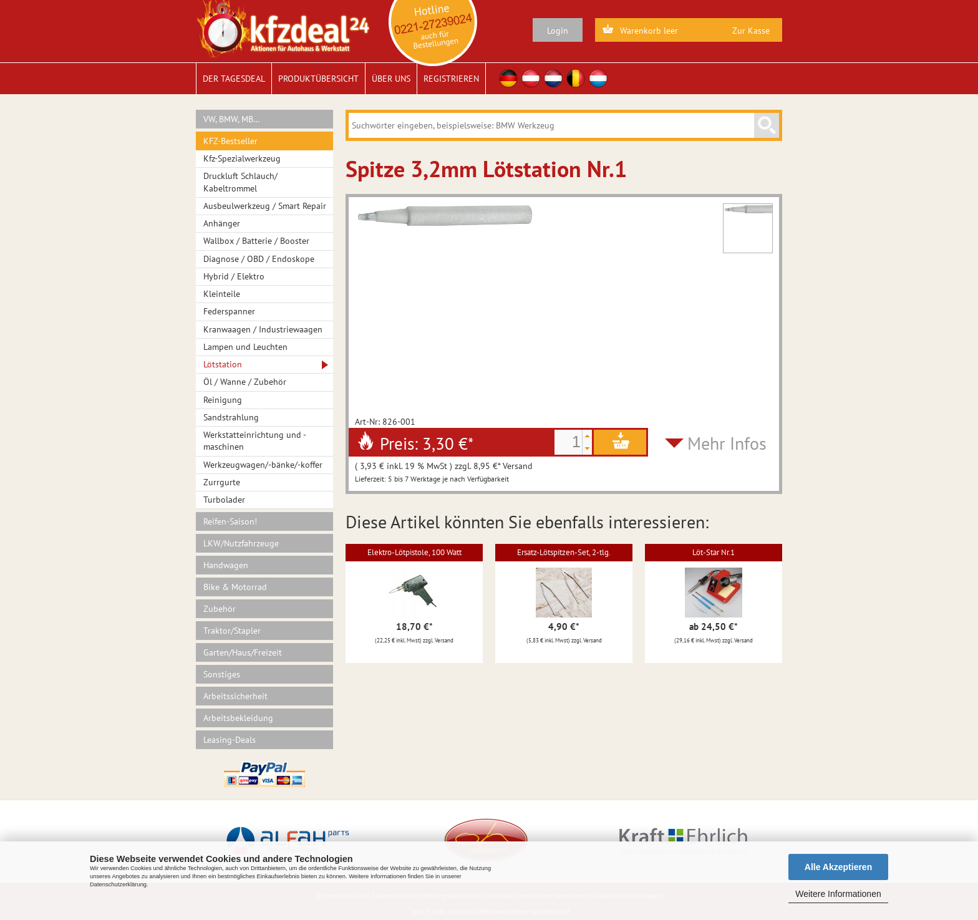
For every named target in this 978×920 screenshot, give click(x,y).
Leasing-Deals (229, 739)
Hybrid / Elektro (233, 276)
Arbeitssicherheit (235, 696)
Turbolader (224, 499)
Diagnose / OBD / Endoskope (258, 258)
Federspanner (229, 311)
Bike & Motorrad (235, 587)
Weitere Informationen (838, 894)
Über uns (391, 78)
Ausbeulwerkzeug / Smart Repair (264, 205)
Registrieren (451, 78)
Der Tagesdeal (234, 78)
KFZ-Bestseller (230, 141)
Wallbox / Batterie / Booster (256, 240)
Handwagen (225, 565)
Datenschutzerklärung (118, 884)
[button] (587, 436)
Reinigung (222, 399)
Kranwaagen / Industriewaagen (262, 329)
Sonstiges (221, 674)
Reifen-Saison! (230, 521)
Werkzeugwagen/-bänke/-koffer (262, 464)
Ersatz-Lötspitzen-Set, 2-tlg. (564, 552)
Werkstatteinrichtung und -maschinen (254, 440)
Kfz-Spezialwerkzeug (242, 158)
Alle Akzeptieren (838, 867)
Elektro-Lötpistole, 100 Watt (414, 552)
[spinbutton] (568, 442)
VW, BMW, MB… (231, 119)
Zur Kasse (751, 30)
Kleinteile (221, 293)
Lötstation (222, 364)
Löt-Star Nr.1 (713, 552)
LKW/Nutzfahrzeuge (241, 543)
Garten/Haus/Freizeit (242, 652)
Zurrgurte (221, 482)
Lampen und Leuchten (245, 346)
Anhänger (221, 223)
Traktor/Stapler (232, 630)
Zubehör (219, 608)
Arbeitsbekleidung (238, 718)
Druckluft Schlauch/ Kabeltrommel (240, 181)
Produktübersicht (318, 78)
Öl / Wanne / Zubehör (244, 381)
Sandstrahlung (231, 417)
